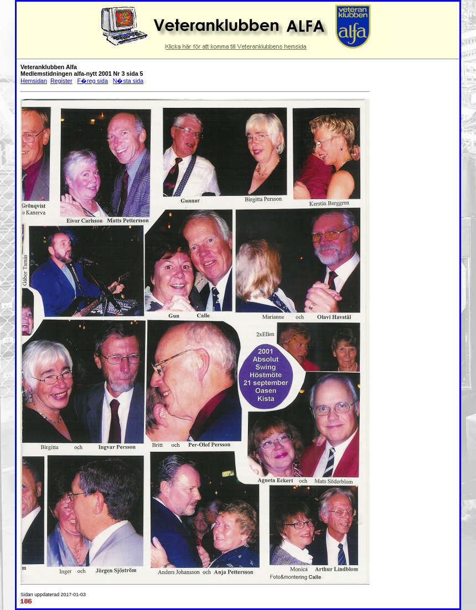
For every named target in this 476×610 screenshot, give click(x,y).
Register (61, 80)
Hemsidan (33, 80)
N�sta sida (128, 80)
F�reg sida (92, 80)
